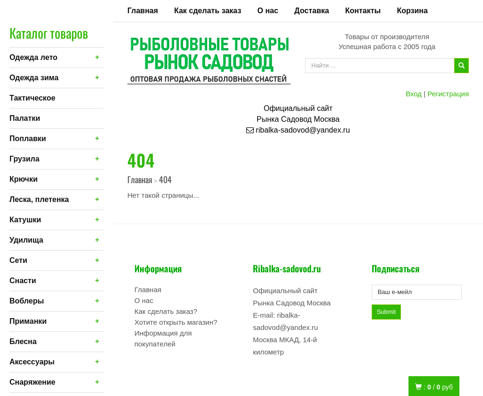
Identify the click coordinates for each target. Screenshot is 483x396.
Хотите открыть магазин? (175, 322)
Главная (142, 11)
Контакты (363, 11)
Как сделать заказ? (165, 311)
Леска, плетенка (39, 199)
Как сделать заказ (207, 11)
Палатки (24, 118)
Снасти (22, 281)
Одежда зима (33, 78)
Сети (18, 260)
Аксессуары (32, 362)
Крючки (23, 179)
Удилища (26, 240)
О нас (268, 11)
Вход (414, 94)
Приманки (28, 321)
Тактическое (32, 98)
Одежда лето (33, 57)
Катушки (25, 220)
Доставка (311, 11)
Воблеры (26, 301)
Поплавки (27, 139)
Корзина (412, 11)
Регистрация (448, 94)
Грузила (24, 159)
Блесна (23, 341)
